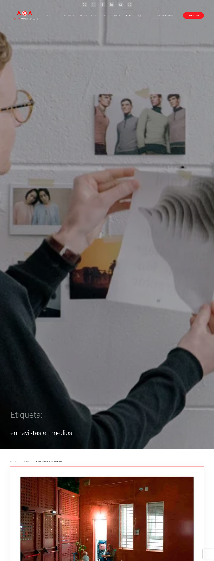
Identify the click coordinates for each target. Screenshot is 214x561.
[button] (139, 15)
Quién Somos (88, 15)
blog (128, 15)
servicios (69, 15)
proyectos (52, 15)
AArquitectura (24, 18)
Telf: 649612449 (164, 15)
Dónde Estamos (110, 15)
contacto (193, 15)
